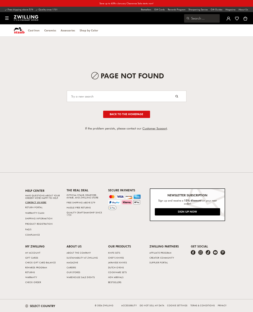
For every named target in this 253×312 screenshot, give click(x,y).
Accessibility (129, 305)
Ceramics (50, 30)
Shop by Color (89, 30)
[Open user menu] (228, 18)
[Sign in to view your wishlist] (237, 18)
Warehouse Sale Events (81, 277)
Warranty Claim (34, 212)
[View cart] (245, 18)
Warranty (31, 277)
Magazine (230, 9)
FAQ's (28, 229)
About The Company (79, 252)
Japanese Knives (117, 262)
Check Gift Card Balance (40, 262)
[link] (26, 17)
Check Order (33, 282)
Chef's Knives (116, 257)
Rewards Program (176, 9)
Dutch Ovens (116, 267)
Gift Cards (159, 9)
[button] (7, 18)
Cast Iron (34, 30)
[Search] (126, 96)
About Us (243, 9)
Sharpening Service (198, 9)
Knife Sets (114, 252)
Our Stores (73, 272)
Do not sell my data (152, 305)
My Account (33, 252)
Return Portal (33, 207)
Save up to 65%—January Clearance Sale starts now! (126, 3)
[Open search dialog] (202, 18)
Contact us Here (35, 202)
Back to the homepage (126, 114)
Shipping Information (38, 218)
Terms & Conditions (202, 305)
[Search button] (176, 96)
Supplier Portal (158, 262)
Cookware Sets (117, 272)
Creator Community (161, 257)
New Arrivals (116, 277)
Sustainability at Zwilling (82, 257)
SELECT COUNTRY (40, 306)
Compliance (32, 234)
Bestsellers (146, 9)
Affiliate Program (160, 252)
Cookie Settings (177, 305)
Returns (30, 272)
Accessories (68, 30)
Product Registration (39, 223)
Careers (71, 267)
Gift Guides (216, 9)
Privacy (222, 305)
